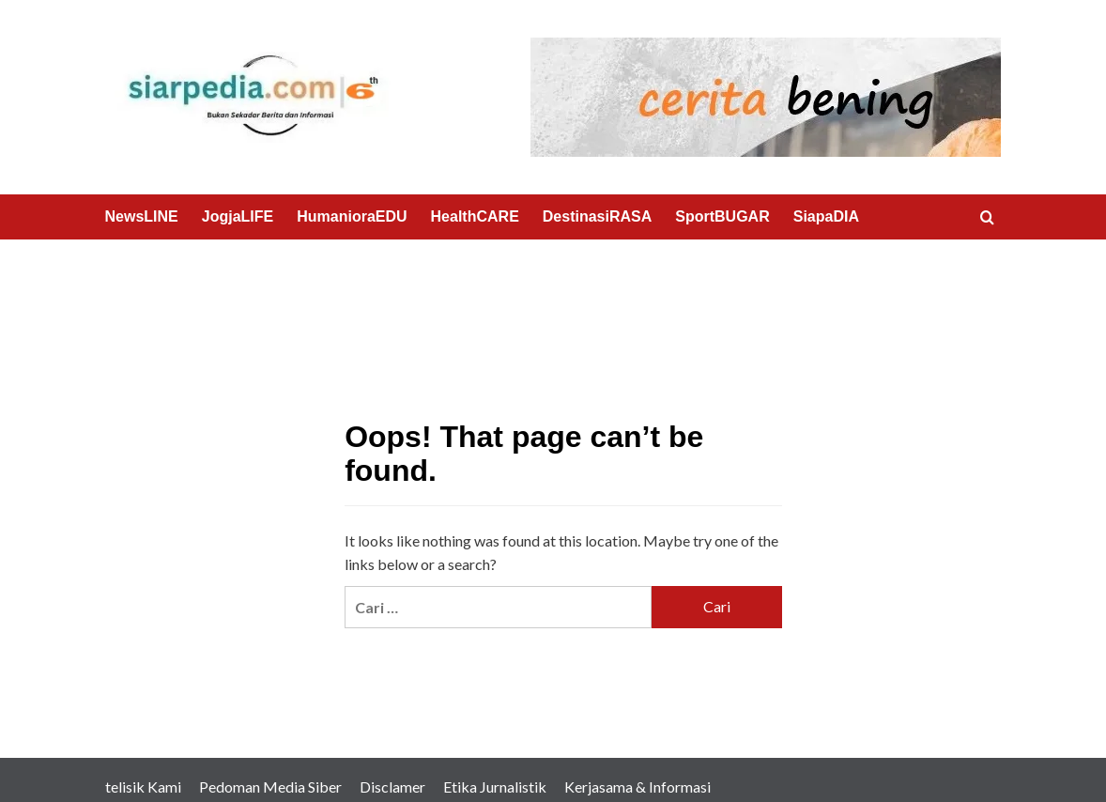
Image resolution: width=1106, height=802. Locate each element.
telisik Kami (143, 786)
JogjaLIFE (237, 216)
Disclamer (392, 786)
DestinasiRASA (597, 216)
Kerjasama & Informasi (637, 786)
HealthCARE (475, 216)
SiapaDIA (826, 216)
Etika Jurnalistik (494, 786)
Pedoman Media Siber (270, 786)
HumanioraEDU (352, 216)
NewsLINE (141, 216)
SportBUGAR (722, 216)
